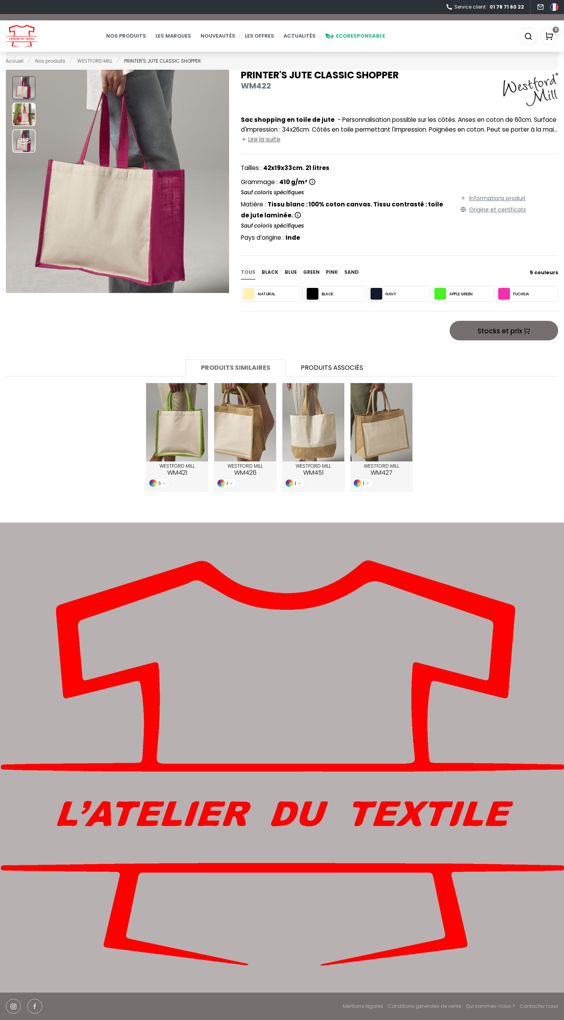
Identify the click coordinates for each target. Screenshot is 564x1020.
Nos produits (142, 41)
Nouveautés (233, 41)
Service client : (485, 7)
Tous (248, 283)
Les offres (275, 41)
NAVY (383, 305)
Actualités (315, 41)
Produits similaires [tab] (235, 378)
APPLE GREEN (453, 305)
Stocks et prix (503, 342)
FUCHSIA (513, 305)
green (311, 283)
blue (291, 283)
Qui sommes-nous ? (490, 1006)
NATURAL (259, 305)
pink (332, 283)
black (270, 283)
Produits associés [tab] (332, 378)
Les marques (189, 41)
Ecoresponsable (371, 41)
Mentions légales (363, 1006)
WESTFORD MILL (177, 481)
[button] (24, 99)
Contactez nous (539, 1006)
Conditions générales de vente (424, 1006)
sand (351, 283)
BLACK (320, 305)
